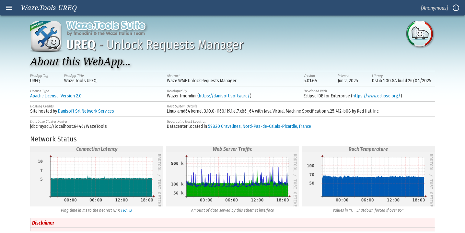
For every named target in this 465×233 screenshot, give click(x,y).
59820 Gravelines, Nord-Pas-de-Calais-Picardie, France (259, 126)
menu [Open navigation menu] (9, 8)
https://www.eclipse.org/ (377, 96)
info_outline (456, 8)
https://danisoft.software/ (224, 96)
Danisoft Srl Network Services (86, 111)
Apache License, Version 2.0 (56, 96)
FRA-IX (126, 210)
